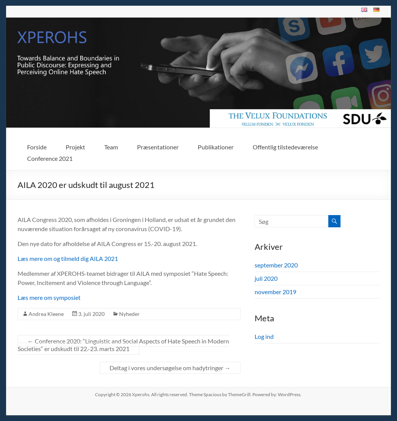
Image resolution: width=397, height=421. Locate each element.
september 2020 (276, 265)
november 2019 (275, 291)
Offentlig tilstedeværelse (285, 147)
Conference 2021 (50, 158)
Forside (37, 147)
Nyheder (129, 314)
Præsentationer (158, 147)
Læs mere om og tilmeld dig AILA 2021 (68, 258)
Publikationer (216, 147)
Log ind (264, 336)
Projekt (75, 147)
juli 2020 (266, 278)
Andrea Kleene (46, 314)
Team (111, 147)
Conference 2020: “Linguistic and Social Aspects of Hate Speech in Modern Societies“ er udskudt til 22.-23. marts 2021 (123, 344)
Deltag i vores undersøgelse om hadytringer (170, 367)
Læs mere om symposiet (49, 297)
